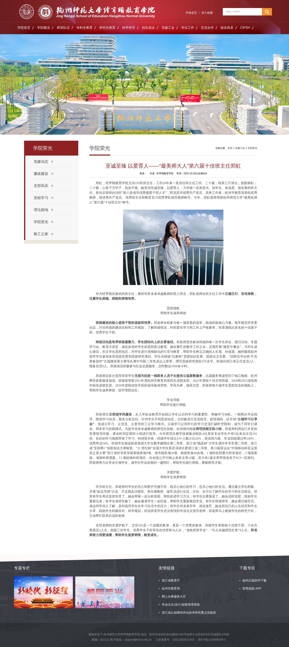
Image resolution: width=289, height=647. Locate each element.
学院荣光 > (43, 222)
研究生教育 (107, 27)
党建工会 (168, 27)
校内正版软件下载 (254, 580)
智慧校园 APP (251, 588)
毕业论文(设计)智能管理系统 (181, 604)
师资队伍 (63, 27)
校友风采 (227, 27)
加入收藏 (207, 12)
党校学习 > (43, 198)
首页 (230, 148)
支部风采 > (43, 186)
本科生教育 (84, 27)
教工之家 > (43, 234)
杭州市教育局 (171, 588)
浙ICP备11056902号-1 (212, 639)
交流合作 (207, 27)
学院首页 (23, 27)
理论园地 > (43, 210)
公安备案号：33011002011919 (175, 639)
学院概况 (43, 27)
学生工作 (187, 27)
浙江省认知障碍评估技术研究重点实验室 (189, 612)
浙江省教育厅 (171, 580)
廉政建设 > (43, 174)
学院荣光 (252, 148)
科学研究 (128, 27)
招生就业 (148, 27)
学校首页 (191, 12)
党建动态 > (43, 162)
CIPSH (245, 27)
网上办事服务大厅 (174, 596)
